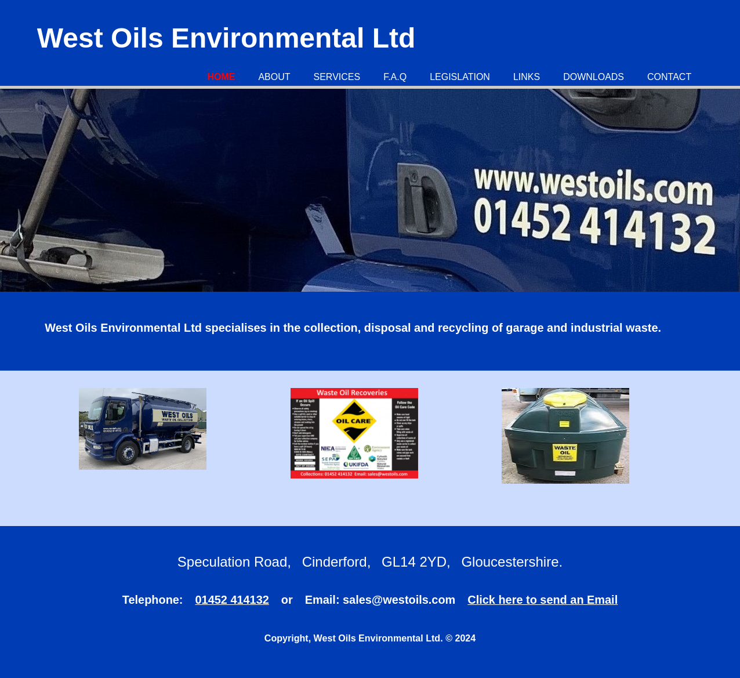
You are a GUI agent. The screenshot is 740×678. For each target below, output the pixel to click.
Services (337, 77)
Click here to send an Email (542, 599)
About (274, 77)
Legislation (460, 77)
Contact (669, 77)
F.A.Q (395, 77)
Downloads (593, 77)
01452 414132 (232, 599)
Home (221, 77)
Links (526, 77)
